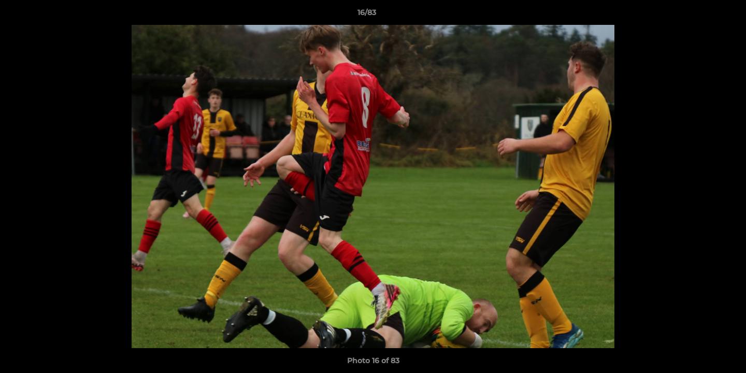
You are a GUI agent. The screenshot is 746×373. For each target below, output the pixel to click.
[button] (702, 15)
